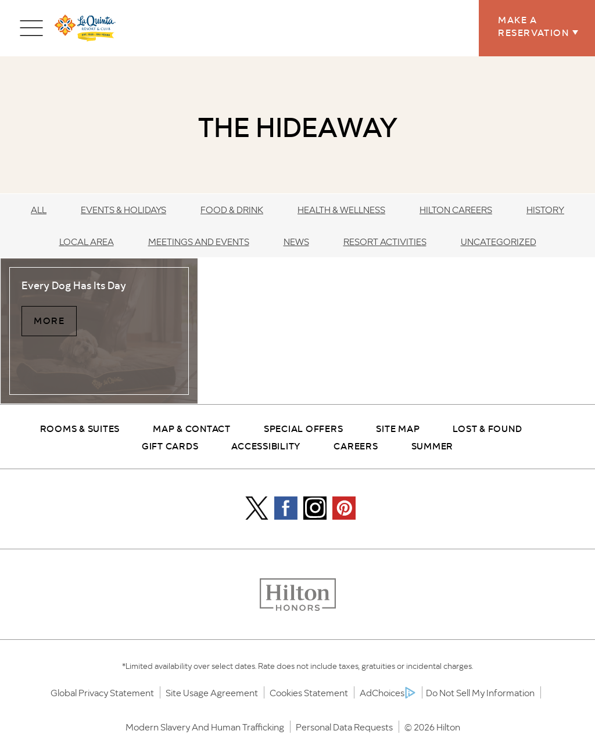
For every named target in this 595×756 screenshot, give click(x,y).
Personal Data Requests (344, 727)
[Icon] (256, 508)
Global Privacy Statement (102, 692)
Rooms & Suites (80, 428)
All (38, 209)
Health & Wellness (341, 209)
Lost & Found (487, 428)
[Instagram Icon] (315, 508)
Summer (432, 445)
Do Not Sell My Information (480, 692)
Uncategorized (498, 241)
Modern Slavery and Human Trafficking (205, 727)
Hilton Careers (456, 209)
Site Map (398, 428)
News (296, 241)
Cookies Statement (309, 692)
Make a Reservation (537, 25)
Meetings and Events (198, 241)
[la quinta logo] (85, 28)
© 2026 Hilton (432, 727)
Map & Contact (192, 428)
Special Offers (303, 428)
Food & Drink (231, 209)
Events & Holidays (123, 209)
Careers (356, 445)
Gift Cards (170, 445)
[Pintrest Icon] (344, 508)
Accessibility (265, 445)
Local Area (86, 241)
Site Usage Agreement (212, 692)
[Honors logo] (298, 595)
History (545, 209)
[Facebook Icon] (286, 508)
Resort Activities (384, 241)
